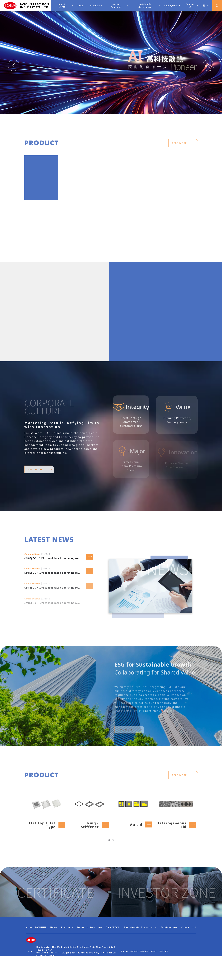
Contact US (188, 927)
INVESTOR (113, 927)
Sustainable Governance (140, 927)
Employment (169, 927)
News (80, 5)
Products (67, 927)
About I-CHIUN (36, 927)
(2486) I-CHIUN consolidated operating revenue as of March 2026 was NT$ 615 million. (79, 560)
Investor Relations (89, 927)
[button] (205, 5)
